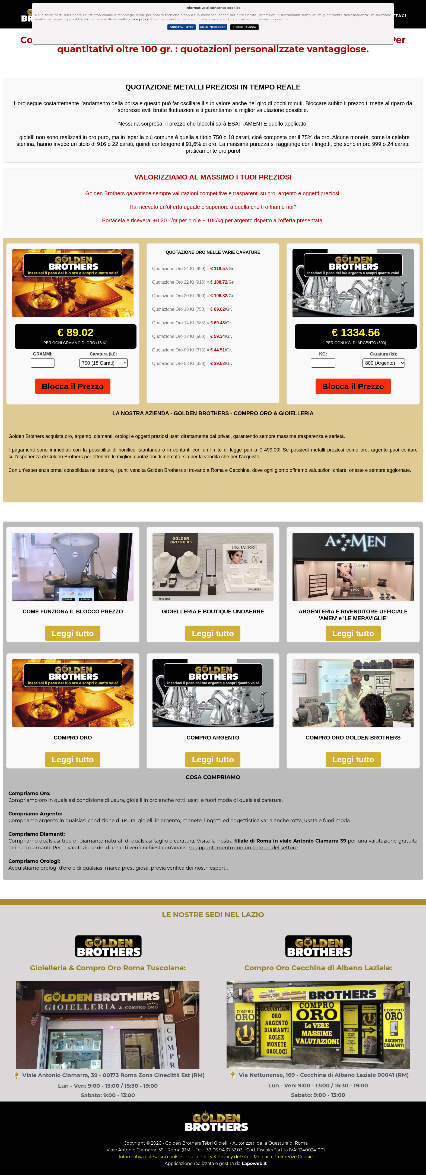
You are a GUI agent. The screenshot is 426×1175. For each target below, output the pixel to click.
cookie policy (138, 19)
